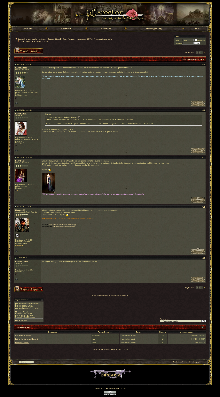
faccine (19, 313)
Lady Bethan (21, 113)
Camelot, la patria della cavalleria (31, 39)
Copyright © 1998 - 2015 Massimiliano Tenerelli (110, 388)
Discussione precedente (102, 295)
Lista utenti (66, 28)
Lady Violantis (21, 261)
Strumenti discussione (192, 59)
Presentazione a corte (103, 39)
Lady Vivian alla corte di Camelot (26, 339)
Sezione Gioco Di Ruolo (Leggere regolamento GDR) (70, 39)
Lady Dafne (20, 161)
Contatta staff (178, 362)
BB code (18, 312)
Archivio (187, 362)
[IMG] (23, 315)
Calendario (106, 28)
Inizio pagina (196, 362)
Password (178, 43)
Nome (177, 40)
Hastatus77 (20, 210)
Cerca (196, 28)
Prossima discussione (118, 295)
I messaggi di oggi (154, 28)
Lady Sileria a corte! (22, 342)
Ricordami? (200, 40)
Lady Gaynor (21, 68)
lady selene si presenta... (23, 335)
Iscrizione (28, 28)
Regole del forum (21, 320)
